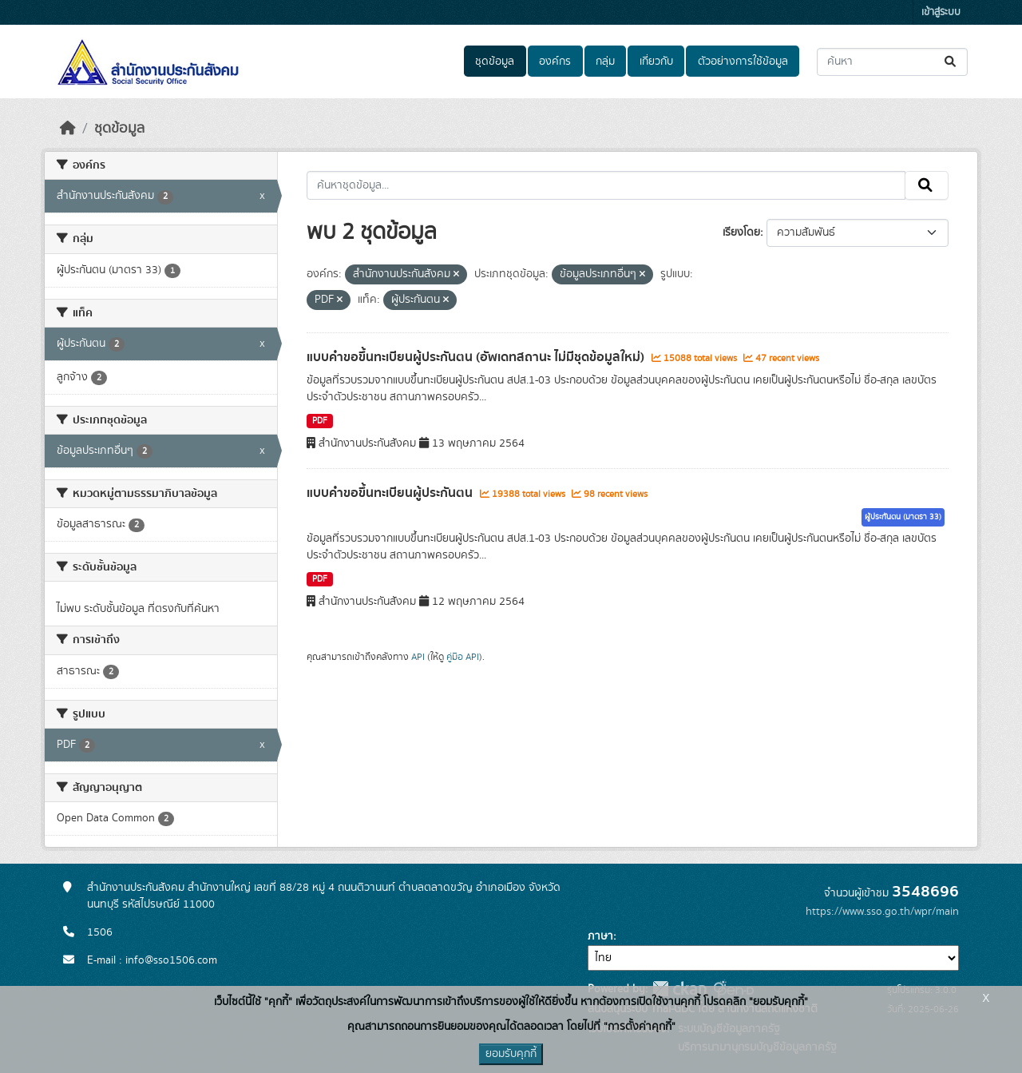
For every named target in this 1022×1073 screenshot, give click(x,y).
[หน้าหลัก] (68, 128)
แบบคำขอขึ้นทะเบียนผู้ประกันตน (391, 493)
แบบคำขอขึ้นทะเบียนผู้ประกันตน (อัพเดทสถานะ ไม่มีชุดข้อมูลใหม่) (477, 357)
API (418, 657)
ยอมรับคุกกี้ (511, 1054)
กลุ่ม (605, 62)
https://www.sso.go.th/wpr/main (882, 912)
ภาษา (600, 936)
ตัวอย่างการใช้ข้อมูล (743, 62)
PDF (319, 421)
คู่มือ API (462, 657)
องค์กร (555, 62)
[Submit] (951, 62)
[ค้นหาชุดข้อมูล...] (892, 62)
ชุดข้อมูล (494, 62)
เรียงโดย (741, 232)
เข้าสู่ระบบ (941, 12)
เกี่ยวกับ (656, 62)
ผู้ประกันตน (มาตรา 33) (903, 517)
